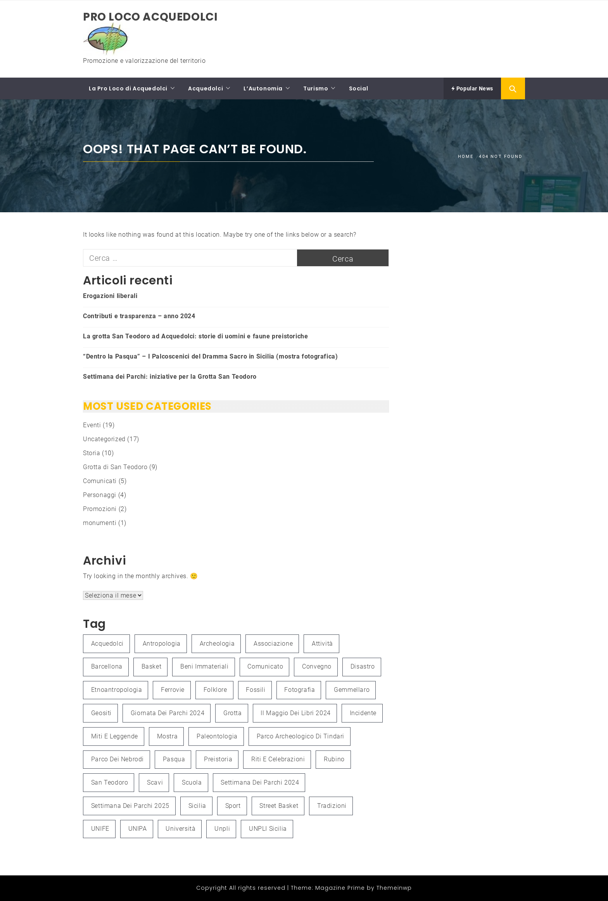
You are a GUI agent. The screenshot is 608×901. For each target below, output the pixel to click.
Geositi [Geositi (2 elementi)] (101, 713)
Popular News (472, 88)
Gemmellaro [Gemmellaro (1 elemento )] (352, 689)
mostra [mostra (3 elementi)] (167, 736)
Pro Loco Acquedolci (150, 16)
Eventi (92, 425)
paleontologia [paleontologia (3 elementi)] (217, 736)
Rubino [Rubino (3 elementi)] (334, 759)
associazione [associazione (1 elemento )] (273, 643)
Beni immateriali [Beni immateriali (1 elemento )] (204, 666)
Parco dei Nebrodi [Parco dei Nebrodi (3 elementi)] (117, 759)
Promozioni (100, 509)
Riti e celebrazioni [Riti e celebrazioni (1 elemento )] (278, 759)
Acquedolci (205, 88)
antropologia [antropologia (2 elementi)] (162, 643)
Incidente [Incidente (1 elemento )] (363, 713)
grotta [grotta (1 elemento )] (232, 713)
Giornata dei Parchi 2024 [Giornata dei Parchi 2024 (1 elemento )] (167, 713)
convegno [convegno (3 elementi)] (317, 666)
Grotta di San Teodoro (115, 467)
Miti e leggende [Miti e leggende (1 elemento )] (114, 736)
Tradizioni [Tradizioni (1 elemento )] (332, 805)
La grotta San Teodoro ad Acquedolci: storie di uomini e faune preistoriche (195, 336)
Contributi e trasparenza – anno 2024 (139, 316)
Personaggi (99, 495)
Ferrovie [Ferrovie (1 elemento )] (173, 689)
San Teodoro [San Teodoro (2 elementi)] (109, 782)
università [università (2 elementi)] (180, 828)
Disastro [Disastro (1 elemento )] (363, 666)
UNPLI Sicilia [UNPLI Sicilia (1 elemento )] (268, 828)
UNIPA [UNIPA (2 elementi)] (137, 828)
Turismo (315, 88)
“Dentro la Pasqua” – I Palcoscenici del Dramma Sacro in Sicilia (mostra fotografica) (210, 356)
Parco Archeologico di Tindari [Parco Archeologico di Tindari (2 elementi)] (300, 736)
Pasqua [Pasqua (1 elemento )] (174, 759)
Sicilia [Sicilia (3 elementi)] (197, 805)
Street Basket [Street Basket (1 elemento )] (278, 805)
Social (358, 88)
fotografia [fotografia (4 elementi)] (299, 689)
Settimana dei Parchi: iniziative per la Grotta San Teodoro (170, 376)
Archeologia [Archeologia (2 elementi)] (217, 643)
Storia (91, 453)
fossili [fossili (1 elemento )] (255, 689)
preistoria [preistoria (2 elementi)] (218, 759)
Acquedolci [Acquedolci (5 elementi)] (107, 643)
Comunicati (100, 481)
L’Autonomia (263, 88)
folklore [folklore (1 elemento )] (215, 689)
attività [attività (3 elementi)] (322, 643)
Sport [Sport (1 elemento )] (233, 805)
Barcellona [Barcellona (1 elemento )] (107, 666)
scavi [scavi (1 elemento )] (155, 782)
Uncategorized (104, 439)
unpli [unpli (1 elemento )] (222, 828)
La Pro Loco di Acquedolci (128, 88)
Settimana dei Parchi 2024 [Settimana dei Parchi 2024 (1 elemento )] (260, 782)
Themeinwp (394, 888)
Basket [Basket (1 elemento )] (152, 666)
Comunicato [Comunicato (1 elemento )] (265, 666)
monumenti (99, 523)
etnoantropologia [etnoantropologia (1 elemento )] (116, 689)
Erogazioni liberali (110, 296)
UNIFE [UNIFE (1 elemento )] (100, 828)
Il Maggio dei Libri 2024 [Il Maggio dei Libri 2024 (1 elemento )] (295, 713)
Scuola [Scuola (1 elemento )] (192, 782)
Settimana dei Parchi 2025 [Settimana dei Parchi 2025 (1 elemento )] (130, 805)
